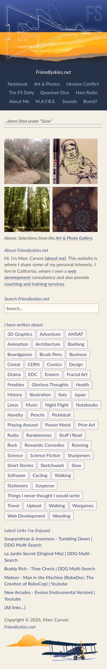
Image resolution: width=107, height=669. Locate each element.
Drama (14, 374)
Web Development (26, 515)
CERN (34, 364)
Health (82, 384)
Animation (17, 344)
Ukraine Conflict (82, 83)
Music (32, 404)
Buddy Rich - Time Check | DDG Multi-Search (49, 568)
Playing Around (22, 424)
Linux (12, 404)
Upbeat (34, 505)
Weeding (61, 515)
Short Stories (20, 465)
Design (76, 364)
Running (80, 445)
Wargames (83, 505)
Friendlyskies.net (53, 37)
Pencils (38, 414)
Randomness (39, 435)
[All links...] (15, 607)
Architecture (47, 344)
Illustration (40, 394)
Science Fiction (45, 455)
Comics (54, 364)
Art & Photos (47, 83)
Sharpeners (79, 455)
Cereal (13, 364)
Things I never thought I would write (43, 495)
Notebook (18, 83)
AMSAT (75, 334)
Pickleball (61, 414)
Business (78, 354)
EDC (32, 374)
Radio (13, 435)
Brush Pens (51, 354)
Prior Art (86, 424)
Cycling (40, 475)
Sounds (69, 101)
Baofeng (76, 344)
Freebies (15, 384)
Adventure (50, 334)
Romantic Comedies (44, 445)
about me (55, 258)
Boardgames (19, 354)
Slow (76, 465)
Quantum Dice (54, 92)
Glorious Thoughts (50, 384)
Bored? (90, 101)
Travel (13, 505)
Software (16, 475)
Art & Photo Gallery (74, 237)
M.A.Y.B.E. (46, 101)
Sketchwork (52, 465)
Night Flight (56, 404)
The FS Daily (21, 92)
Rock (12, 445)
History (14, 394)
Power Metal (57, 424)
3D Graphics (19, 334)
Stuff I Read (70, 435)
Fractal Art (77, 374)
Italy (62, 394)
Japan (80, 394)
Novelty (15, 414)
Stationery (17, 485)
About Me (19, 101)
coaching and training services (34, 283)
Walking (63, 475)
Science (15, 455)
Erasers (52, 374)
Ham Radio (87, 92)
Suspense (44, 485)
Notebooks (87, 404)
